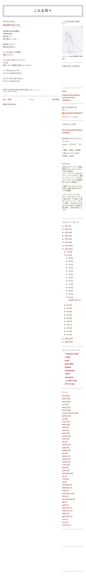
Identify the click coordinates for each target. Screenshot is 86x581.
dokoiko (68, 367)
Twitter (67, 374)
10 (70, 284)
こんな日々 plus (71, 381)
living (14, 91)
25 (70, 261)
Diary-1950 (69, 364)
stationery (65, 488)
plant (64, 467)
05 (70, 291)
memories (65, 485)
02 (68, 331)
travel (64, 399)
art (63, 442)
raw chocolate (67, 499)
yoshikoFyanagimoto (74, 113)
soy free (65, 525)
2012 (67, 242)
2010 (67, 249)
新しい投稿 (7, 99)
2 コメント (37, 89)
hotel (64, 496)
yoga (64, 447)
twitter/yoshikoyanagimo (71, 95)
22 (70, 268)
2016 (67, 229)
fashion (65, 416)
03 (68, 328)
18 (70, 274)
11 (68, 255)
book (64, 439)
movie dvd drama (68, 413)
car (63, 476)
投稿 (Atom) (11, 104)
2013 (67, 239)
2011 (67, 246)
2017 (67, 226)
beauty (64, 436)
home (64, 410)
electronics (66, 511)
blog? (67, 360)
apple (64, 505)
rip (63, 482)
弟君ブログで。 (9, 55)
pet (63, 453)
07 (68, 315)
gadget (64, 450)
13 (70, 281)
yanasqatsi (69, 377)
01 (70, 297)
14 (70, 277)
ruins (64, 522)
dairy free (65, 508)
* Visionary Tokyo (72, 354)
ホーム (31, 99)
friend (64, 402)
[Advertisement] (73, 558)
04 (70, 294)
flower (64, 456)
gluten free (66, 516)
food (63, 396)
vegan (64, 490)
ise (63, 419)
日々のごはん (70, 384)
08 (70, 287)
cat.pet (64, 459)
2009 (67, 339)
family (64, 425)
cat (9, 91)
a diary (67, 357)
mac (63, 519)
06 (68, 318)
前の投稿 (55, 99)
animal (64, 445)
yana (64, 430)
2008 (67, 342)
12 (68, 252)
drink (64, 427)
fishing (64, 513)
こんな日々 (43, 10)
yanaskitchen (67, 493)
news (64, 479)
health (64, 462)
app (63, 502)
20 (70, 271)
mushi (64, 465)
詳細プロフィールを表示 (70, 117)
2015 (67, 232)
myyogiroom (70, 370)
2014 (67, 236)
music (64, 422)
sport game (66, 473)
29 (70, 258)
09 (68, 308)
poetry (64, 470)
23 (70, 264)
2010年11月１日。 (12, 25)
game (64, 433)
